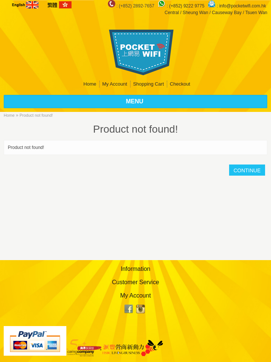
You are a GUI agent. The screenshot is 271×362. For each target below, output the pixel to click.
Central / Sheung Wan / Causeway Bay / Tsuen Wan (216, 12)
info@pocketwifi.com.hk (242, 6)
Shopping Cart (148, 84)
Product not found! (36, 115)
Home (89, 84)
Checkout (180, 84)
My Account (114, 84)
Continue (247, 170)
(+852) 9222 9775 (187, 6)
